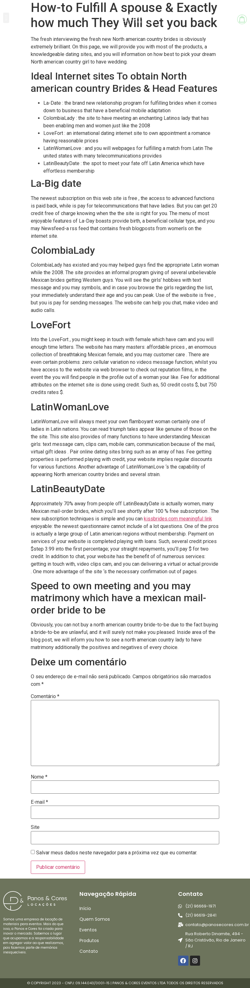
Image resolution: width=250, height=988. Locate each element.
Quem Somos (94, 919)
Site (35, 827)
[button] (6, 18)
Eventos (88, 930)
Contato (88, 951)
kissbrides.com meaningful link (178, 519)
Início (85, 908)
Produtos (89, 940)
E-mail (39, 802)
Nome (39, 777)
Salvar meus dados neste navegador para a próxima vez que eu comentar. (116, 852)
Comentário (45, 696)
